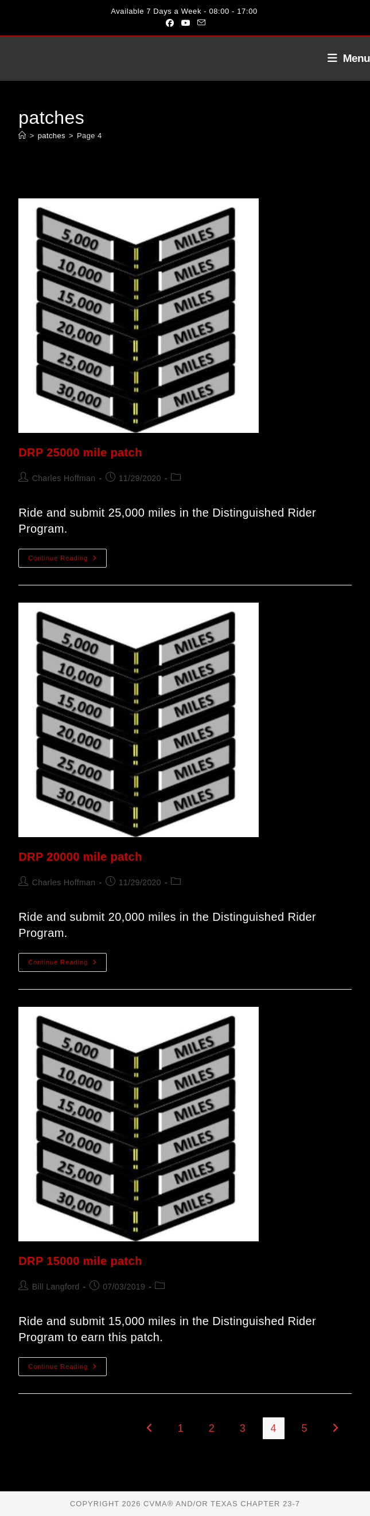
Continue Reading (67, 561)
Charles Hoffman (64, 478)
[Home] (22, 135)
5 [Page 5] (304, 1428)
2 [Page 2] (212, 1428)
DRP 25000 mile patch (80, 452)
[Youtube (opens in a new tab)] (186, 23)
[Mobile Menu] (344, 58)
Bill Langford (56, 1286)
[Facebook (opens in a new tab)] (169, 23)
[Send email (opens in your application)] (199, 23)
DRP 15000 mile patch (80, 1261)
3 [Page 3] (243, 1428)
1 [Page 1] (181, 1428)
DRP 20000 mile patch (80, 856)
